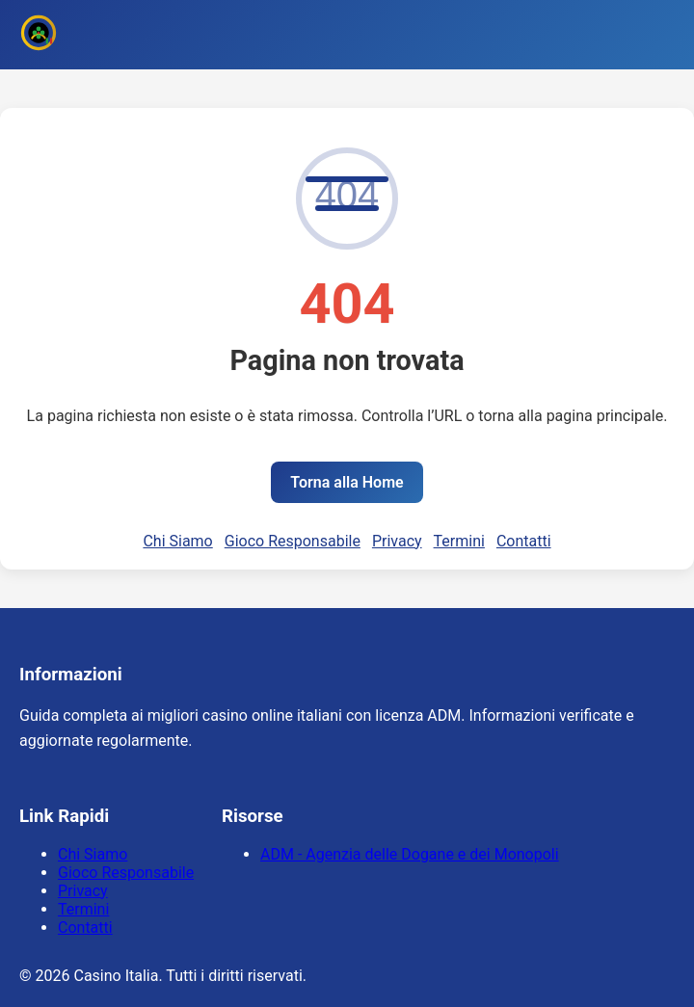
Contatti (523, 541)
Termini (459, 541)
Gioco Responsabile (292, 541)
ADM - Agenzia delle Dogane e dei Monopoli (409, 854)
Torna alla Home (346, 482)
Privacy (397, 541)
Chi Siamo (177, 541)
